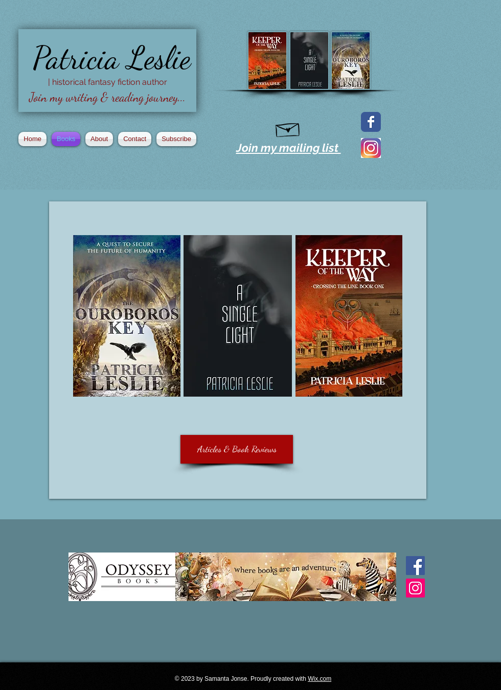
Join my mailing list (288, 147)
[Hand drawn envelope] (288, 127)
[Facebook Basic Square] (415, 565)
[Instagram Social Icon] (415, 588)
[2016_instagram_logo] (371, 148)
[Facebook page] (371, 122)
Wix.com (319, 678)
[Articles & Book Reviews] (236, 449)
